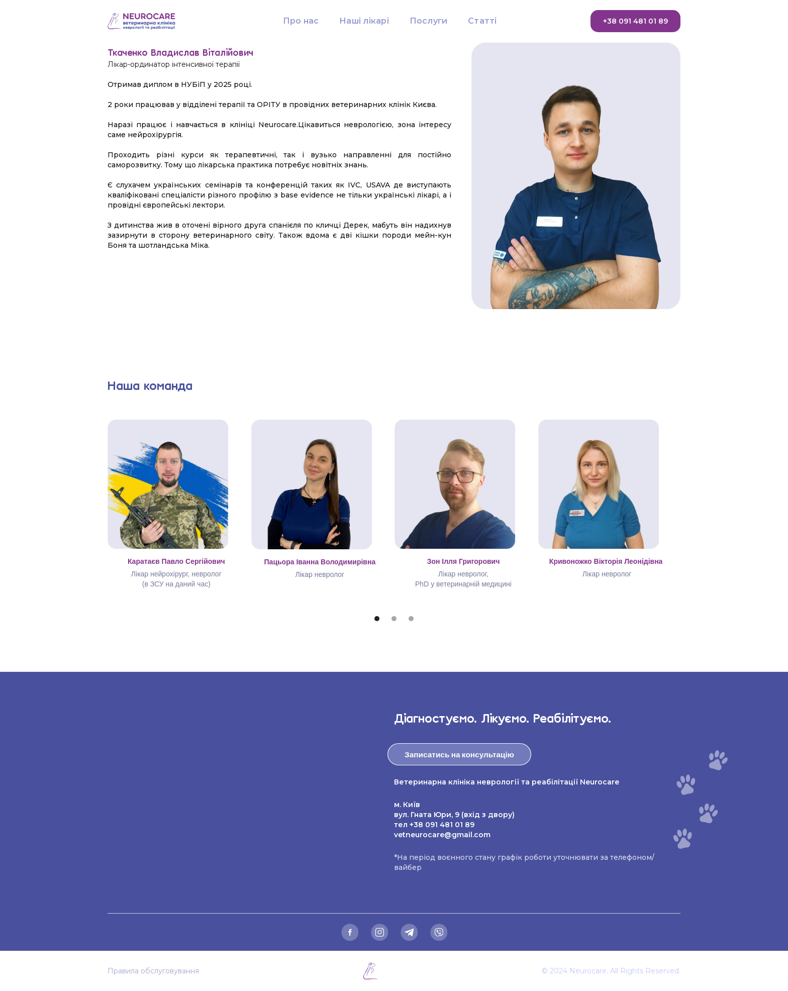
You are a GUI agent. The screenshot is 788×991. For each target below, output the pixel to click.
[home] (153, 21)
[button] (376, 618)
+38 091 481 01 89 (635, 21)
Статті (482, 21)
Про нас (301, 21)
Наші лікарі (364, 21)
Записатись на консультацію (459, 754)
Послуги (429, 21)
